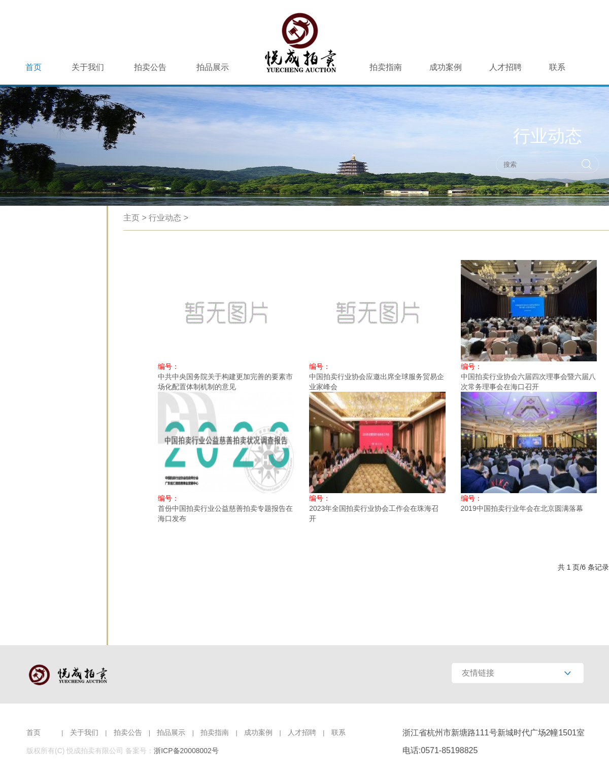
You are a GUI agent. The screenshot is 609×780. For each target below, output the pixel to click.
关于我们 (88, 67)
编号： (168, 366)
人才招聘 (505, 67)
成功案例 (445, 67)
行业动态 (165, 217)
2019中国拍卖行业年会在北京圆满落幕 (522, 508)
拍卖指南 (385, 67)
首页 (33, 67)
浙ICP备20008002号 (186, 751)
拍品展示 (212, 67)
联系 (557, 67)
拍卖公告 (150, 67)
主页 (131, 217)
